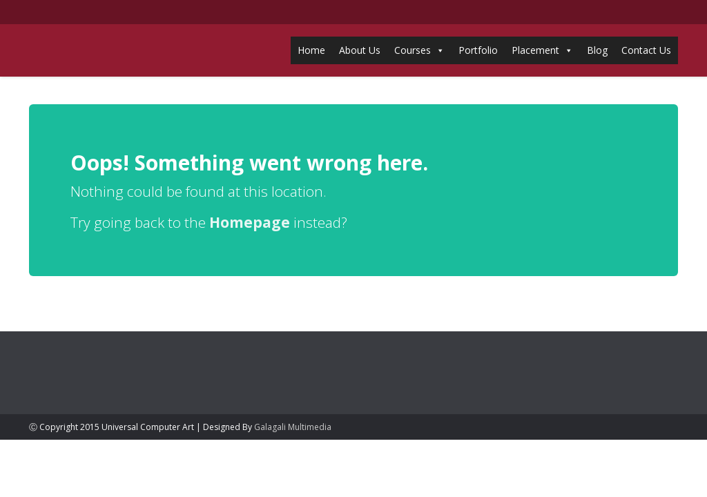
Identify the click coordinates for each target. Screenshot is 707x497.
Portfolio (478, 50)
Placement (535, 50)
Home (311, 50)
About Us (359, 50)
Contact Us (646, 50)
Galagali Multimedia (292, 427)
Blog (597, 50)
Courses (412, 50)
